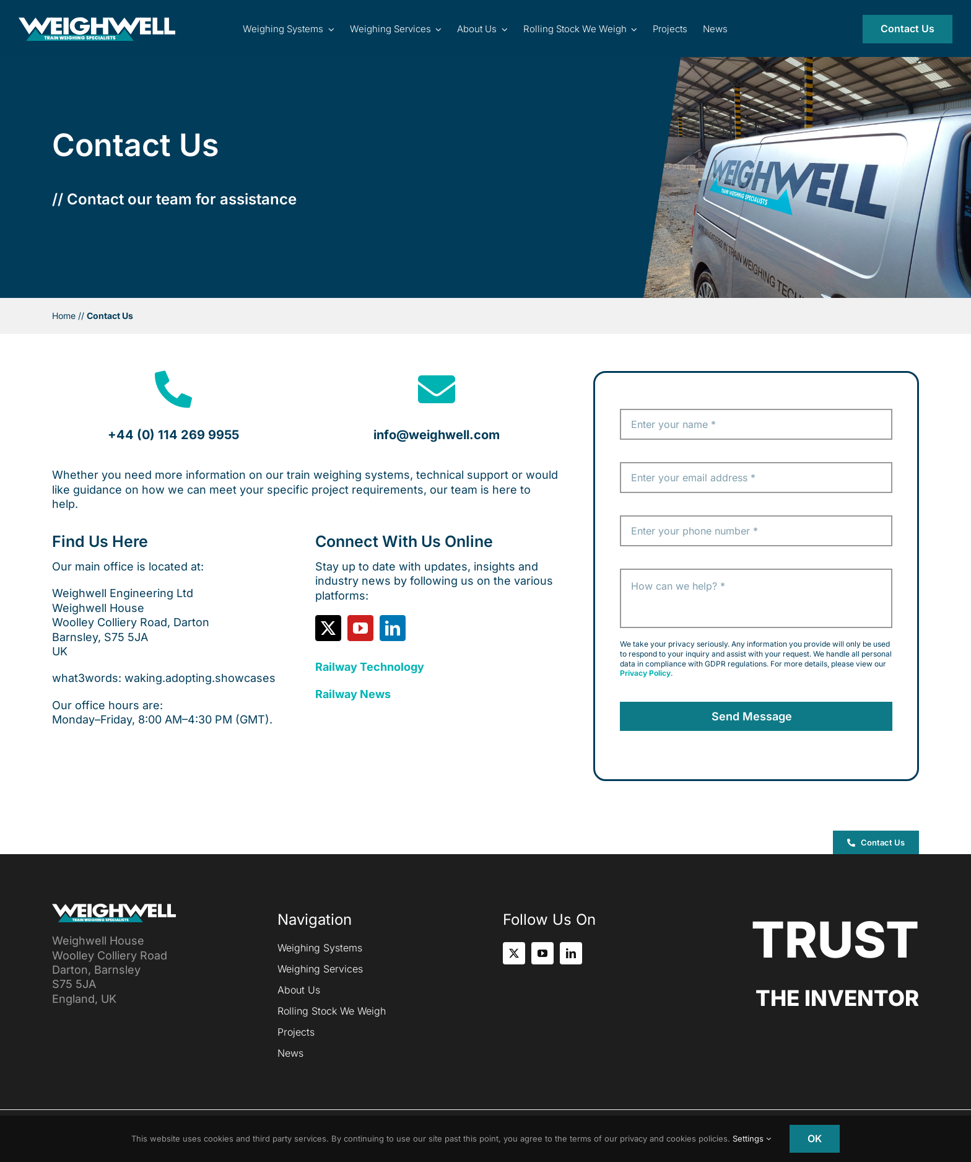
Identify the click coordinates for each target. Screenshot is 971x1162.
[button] (876, 842)
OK (815, 1138)
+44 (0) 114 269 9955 (173, 434)
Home (64, 315)
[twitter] (328, 628)
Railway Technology (369, 666)
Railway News (353, 694)
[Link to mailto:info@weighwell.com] (436, 389)
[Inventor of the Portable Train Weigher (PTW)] (97, 22)
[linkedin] (393, 628)
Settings (752, 1138)
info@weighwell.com (436, 434)
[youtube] (360, 628)
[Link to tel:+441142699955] (173, 389)
